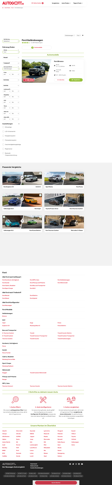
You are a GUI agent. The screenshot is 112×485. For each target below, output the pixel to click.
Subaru (60, 456)
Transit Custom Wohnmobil (38, 373)
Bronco (4, 316)
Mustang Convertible (8, 359)
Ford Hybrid (33, 298)
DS (17, 442)
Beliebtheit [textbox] (7, 41)
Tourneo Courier (35, 386)
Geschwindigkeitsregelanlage (10, 144)
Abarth (4, 431)
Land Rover (33, 447)
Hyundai (32, 431)
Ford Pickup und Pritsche (37, 283)
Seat (59, 445)
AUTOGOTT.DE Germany (10, 473)
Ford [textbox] (11, 52)
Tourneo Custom (7, 338)
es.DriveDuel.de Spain (67, 473)
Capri (4, 323)
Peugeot (60, 431)
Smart (59, 450)
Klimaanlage (7, 127)
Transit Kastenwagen (64, 338)
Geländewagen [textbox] (11, 68)
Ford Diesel (5, 298)
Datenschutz (34, 466)
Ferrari (18, 445)
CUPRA (18, 436)
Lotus (31, 453)
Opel (45, 456)
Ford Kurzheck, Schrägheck (10, 280)
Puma (59, 323)
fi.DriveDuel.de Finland (78, 476)
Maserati (46, 434)
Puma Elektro (62, 325)
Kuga (31, 323)
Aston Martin (6, 442)
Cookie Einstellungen (36, 468)
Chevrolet (19, 431)
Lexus (32, 450)
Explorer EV (6, 325)
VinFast (73, 439)
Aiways (4, 434)
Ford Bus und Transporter (37, 285)
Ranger (4, 379)
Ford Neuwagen (7, 305)
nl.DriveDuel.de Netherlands (9, 476)
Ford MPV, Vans (34, 280)
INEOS (32, 434)
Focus (4, 346)
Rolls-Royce (61, 442)
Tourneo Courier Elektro (65, 386)
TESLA (73, 434)
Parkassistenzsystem (9, 140)
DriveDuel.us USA (32, 473)
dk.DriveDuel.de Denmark (66, 476)
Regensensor (7, 149)
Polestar (60, 434)
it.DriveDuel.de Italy (43, 476)
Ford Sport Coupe (7, 288)
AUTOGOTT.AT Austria (22, 473)
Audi (3, 445)
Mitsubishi (47, 447)
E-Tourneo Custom (8, 333)
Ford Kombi (5, 283)
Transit (32, 333)
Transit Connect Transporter (38, 336)
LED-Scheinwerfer (8, 131)
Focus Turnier (6, 353)
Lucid (31, 456)
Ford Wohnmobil (62, 283)
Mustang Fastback (7, 366)
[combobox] (10, 41)
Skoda (59, 447)
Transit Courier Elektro (65, 333)
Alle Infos (60, 80)
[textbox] (6, 74)
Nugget (4, 373)
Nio (45, 450)
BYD (3, 453)
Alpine (4, 439)
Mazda (46, 436)
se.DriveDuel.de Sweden (54, 476)
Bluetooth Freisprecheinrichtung (9, 154)
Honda (18, 456)
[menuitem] (56, 3)
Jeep (31, 439)
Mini (45, 445)
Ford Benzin (5, 295)
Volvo (73, 445)
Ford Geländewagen (64, 280)
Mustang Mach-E (35, 325)
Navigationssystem (8, 136)
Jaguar (32, 436)
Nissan (46, 453)
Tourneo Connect (7, 386)
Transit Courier (34, 338)
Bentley (4, 447)
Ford (17, 450)
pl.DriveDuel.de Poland (21, 476)
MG (45, 442)
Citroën (18, 434)
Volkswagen (75, 442)
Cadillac (4, 456)
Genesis (18, 453)
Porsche (60, 436)
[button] (66, 3)
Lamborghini (34, 445)
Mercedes (47, 439)
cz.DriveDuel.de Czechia (32, 476)
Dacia (18, 439)
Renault (60, 439)
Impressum (33, 464)
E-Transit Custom (7, 336)
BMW (4, 450)
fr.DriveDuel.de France (56, 473)
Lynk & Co (47, 431)
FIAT (17, 447)
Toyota (73, 436)
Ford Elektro (33, 295)
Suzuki (73, 431)
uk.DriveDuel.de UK (77, 473)
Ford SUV (33, 288)
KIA (31, 442)
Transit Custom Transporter (66, 336)
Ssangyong (61, 453)
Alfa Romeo (5, 436)
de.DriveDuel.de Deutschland (43, 473)
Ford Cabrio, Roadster (8, 285)
